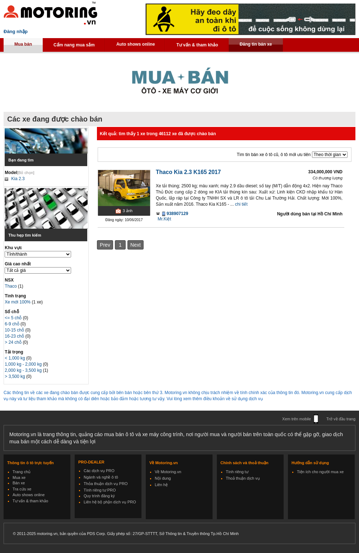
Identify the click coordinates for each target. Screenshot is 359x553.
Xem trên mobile (296, 419)
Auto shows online (135, 44)
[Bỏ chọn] (25, 172)
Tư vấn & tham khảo (197, 44)
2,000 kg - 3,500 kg (24, 370)
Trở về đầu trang (340, 419)
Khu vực (13, 247)
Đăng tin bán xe (255, 44)
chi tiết (241, 204)
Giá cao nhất (18, 263)
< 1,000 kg (15, 358)
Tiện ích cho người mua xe (320, 472)
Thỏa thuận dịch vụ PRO (106, 483)
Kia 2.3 (17, 178)
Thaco (11, 286)
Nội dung (163, 478)
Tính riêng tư (237, 472)
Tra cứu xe (22, 489)
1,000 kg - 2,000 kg (24, 364)
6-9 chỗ (12, 323)
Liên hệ (161, 485)
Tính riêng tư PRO (100, 490)
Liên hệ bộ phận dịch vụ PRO (110, 502)
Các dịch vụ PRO (99, 471)
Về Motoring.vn (168, 472)
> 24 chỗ (14, 342)
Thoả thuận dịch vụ (243, 478)
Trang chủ (22, 472)
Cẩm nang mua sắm (74, 44)
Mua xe (19, 477)
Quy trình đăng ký (99, 496)
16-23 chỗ (15, 336)
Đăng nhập (16, 31)
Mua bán (23, 44)
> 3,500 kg (15, 376)
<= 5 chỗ (14, 317)
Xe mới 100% (18, 302)
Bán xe (19, 483)
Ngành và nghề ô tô (101, 477)
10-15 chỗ (15, 330)
